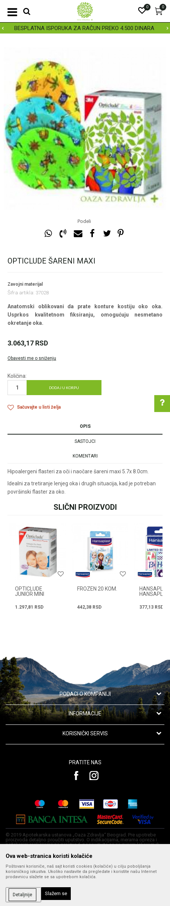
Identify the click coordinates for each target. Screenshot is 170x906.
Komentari (85, 456)
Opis (85, 426)
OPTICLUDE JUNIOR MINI (29, 591)
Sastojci (85, 441)
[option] (85, 28)
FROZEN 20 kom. (97, 588)
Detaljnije (22, 894)
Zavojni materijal (25, 284)
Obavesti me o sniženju (31, 358)
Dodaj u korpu (64, 387)
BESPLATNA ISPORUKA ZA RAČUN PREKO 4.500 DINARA (84, 28)
